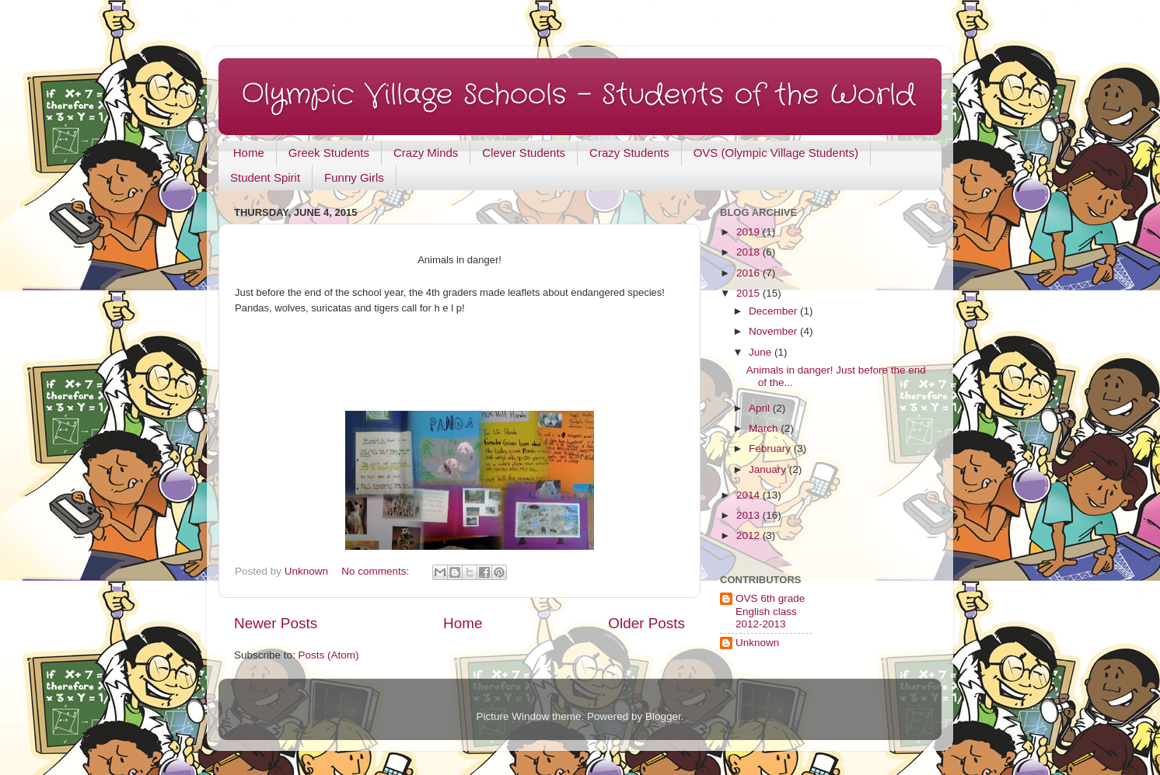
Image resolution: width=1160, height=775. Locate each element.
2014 (749, 495)
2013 (749, 515)
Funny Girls (354, 177)
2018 (749, 252)
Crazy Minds (425, 152)
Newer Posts (275, 623)
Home (248, 152)
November (774, 331)
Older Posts (646, 623)
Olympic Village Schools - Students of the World (578, 95)
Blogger (663, 716)
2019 (749, 232)
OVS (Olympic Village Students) (776, 152)
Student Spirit (265, 177)
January (769, 469)
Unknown (757, 642)
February (771, 448)
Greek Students (328, 152)
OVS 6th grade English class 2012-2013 (770, 611)
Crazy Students (629, 152)
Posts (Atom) (329, 655)
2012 (749, 535)
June (761, 352)
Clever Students (523, 152)
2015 (749, 293)
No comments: (376, 571)
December (774, 311)
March (765, 428)
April (761, 408)
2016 (749, 273)
